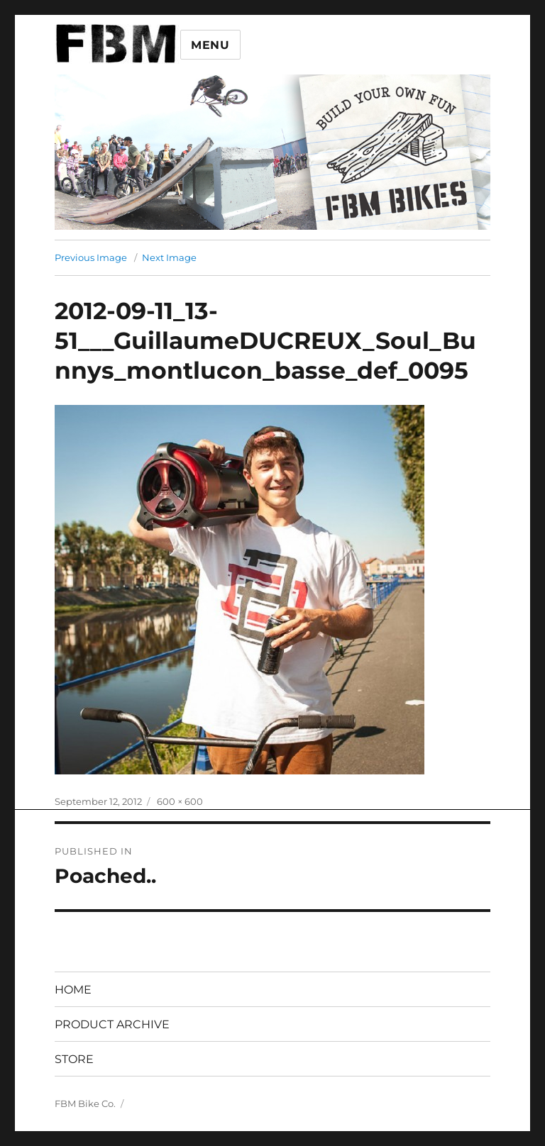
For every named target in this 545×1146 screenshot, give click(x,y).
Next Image (169, 257)
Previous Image (91, 257)
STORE (74, 1059)
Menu (210, 45)
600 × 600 (180, 801)
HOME (73, 989)
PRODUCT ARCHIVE (112, 1024)
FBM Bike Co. (85, 1103)
